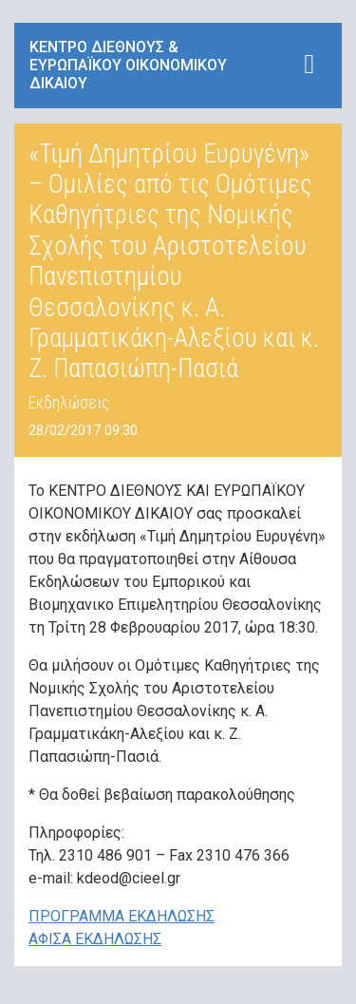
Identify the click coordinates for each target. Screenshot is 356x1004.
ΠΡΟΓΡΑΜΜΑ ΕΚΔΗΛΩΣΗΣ (121, 916)
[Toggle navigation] (309, 64)
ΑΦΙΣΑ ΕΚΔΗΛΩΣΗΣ (94, 939)
